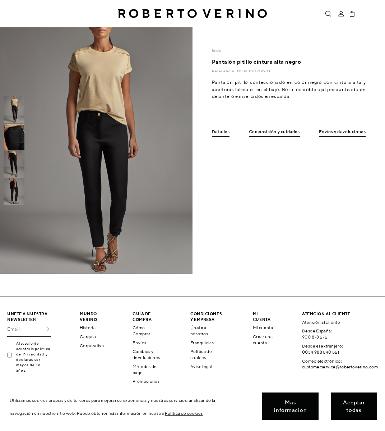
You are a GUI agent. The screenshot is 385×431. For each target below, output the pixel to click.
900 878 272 (315, 337)
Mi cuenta (263, 327)
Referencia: (224, 71)
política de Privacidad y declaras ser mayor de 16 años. (33, 359)
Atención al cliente (321, 322)
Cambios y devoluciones (146, 354)
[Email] (23, 329)
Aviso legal (201, 366)
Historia (88, 327)
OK (45, 329)
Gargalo (88, 336)
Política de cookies (201, 354)
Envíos (139, 342)
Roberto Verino (192, 13)
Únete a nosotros (199, 330)
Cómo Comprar (141, 330)
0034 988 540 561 (320, 352)
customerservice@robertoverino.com (340, 366)
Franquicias (202, 342)
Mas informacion (290, 406)
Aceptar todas (354, 406)
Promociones (146, 381)
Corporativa (92, 345)
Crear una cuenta (263, 339)
